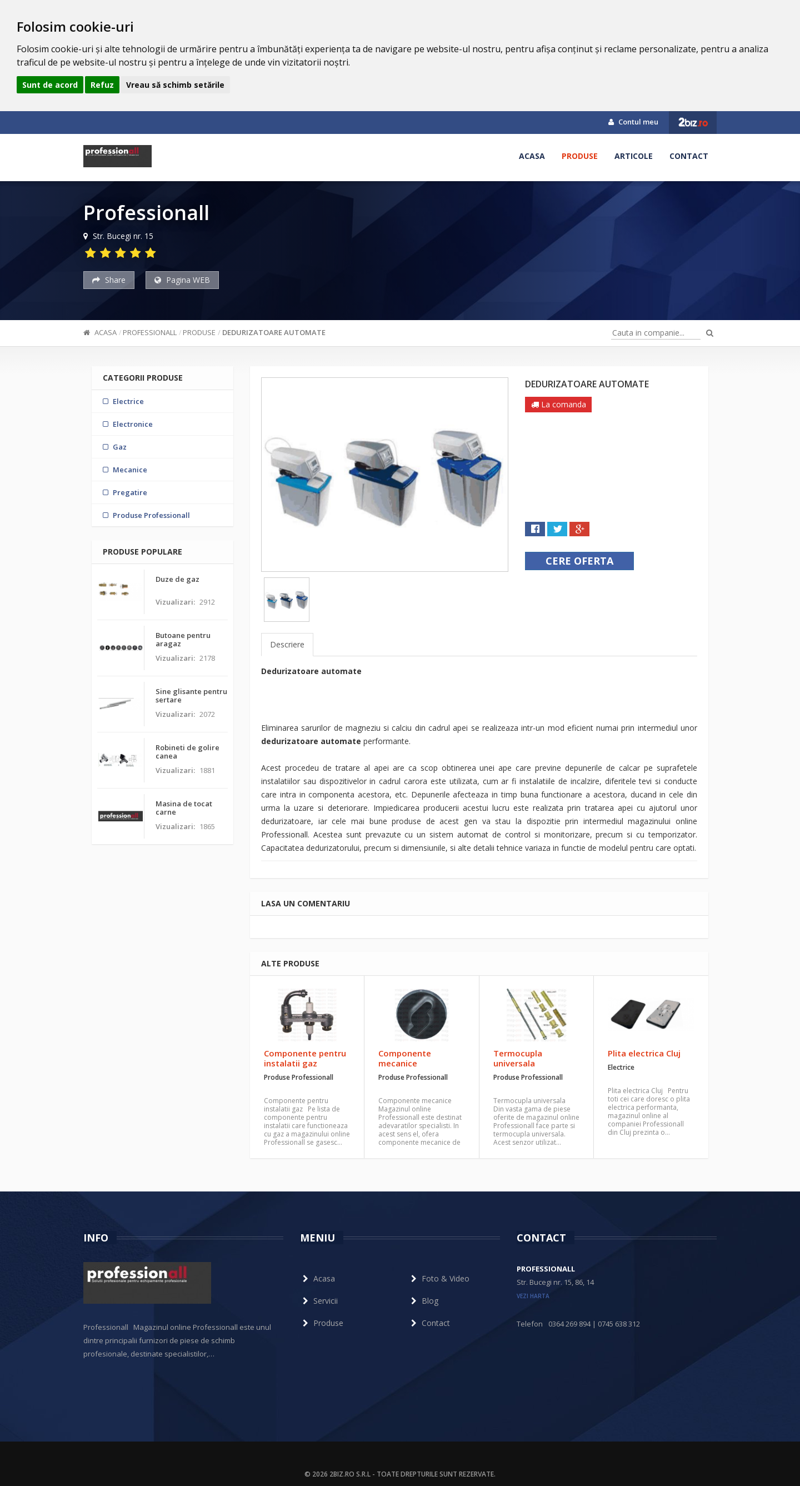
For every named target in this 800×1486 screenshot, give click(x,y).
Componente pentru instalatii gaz (305, 1058)
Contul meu (633, 122)
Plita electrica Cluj (644, 1053)
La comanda (558, 404)
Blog (423, 1300)
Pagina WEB (182, 280)
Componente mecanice (404, 1058)
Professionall (150, 332)
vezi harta (533, 1296)
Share (109, 280)
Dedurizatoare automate (274, 332)
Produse (580, 156)
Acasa (532, 156)
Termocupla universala (517, 1058)
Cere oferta (579, 560)
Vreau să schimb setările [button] (175, 84)
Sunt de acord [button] (50, 84)
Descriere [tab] (287, 644)
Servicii (319, 1300)
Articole (633, 156)
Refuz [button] (102, 84)
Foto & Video (438, 1278)
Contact (688, 156)
